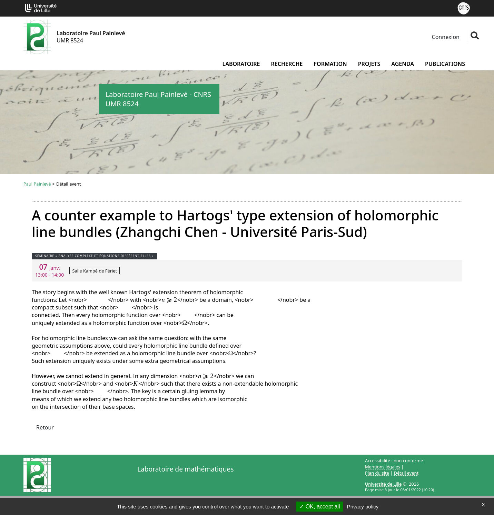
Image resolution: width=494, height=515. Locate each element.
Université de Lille (383, 484)
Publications (445, 64)
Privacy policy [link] (363, 506)
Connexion (445, 37)
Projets (369, 64)
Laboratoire (241, 64)
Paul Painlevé (37, 184)
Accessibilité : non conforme (394, 460)
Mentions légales (382, 467)
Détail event (406, 473)
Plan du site (377, 473)
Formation (330, 64)
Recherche (287, 64)
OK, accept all (319, 506)
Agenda (402, 64)
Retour (45, 427)
